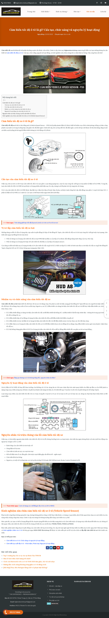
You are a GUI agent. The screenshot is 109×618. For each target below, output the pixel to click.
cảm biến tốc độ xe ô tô (15, 53)
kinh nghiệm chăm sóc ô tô (12, 530)
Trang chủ (31, 12)
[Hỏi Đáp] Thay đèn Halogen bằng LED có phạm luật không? (25, 567)
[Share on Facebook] (47, 547)
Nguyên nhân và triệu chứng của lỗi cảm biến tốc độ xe (19, 113)
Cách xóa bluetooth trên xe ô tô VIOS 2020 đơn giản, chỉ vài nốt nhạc (29, 562)
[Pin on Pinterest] (58, 547)
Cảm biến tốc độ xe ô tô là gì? (11, 103)
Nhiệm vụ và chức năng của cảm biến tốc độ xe (18, 109)
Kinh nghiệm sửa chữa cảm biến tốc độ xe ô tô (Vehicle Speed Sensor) (23, 116)
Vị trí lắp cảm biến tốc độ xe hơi (13, 107)
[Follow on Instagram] (101, 3)
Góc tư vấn (91, 12)
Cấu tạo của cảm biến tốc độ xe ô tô (15, 105)
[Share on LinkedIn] (61, 547)
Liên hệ (103, 12)
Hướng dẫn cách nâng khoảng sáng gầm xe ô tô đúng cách (24, 564)
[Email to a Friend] (54, 547)
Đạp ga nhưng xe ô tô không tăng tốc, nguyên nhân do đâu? (34, 378)
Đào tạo (77, 12)
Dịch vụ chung (62, 12)
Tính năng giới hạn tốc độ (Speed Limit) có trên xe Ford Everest (36, 223)
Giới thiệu (45, 12)
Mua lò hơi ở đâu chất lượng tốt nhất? (17, 559)
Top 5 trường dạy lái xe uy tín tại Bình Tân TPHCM (22, 556)
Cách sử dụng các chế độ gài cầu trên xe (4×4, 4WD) (36, 506)
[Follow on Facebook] (97, 3)
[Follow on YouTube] (105, 3)
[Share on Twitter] (51, 547)
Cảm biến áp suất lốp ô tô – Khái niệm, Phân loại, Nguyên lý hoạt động (30, 543)
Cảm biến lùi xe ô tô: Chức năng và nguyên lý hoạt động (25, 540)
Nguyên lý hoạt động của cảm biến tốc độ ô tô (17, 111)
